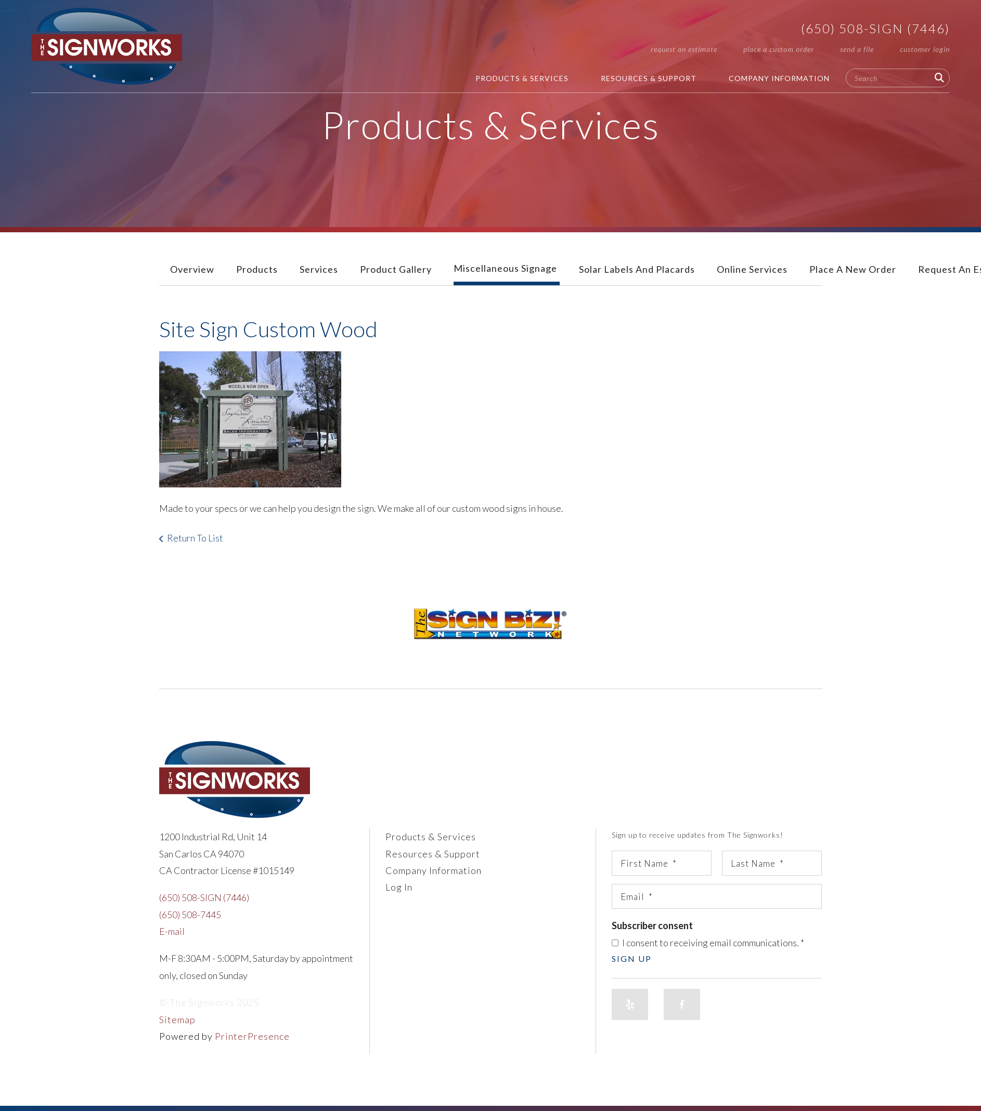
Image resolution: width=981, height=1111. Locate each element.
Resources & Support (648, 78)
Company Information (779, 78)
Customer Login (925, 49)
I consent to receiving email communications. (708, 942)
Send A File (857, 49)
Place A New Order (852, 269)
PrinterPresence (252, 1036)
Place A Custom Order (778, 49)
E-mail (172, 931)
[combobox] (898, 78)
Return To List (195, 538)
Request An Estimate (684, 49)
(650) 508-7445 (190, 914)
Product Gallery (396, 269)
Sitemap (177, 1019)
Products (257, 269)
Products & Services (522, 78)
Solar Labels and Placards (637, 269)
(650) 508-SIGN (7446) (875, 28)
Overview (192, 269)
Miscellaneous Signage (505, 268)
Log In (398, 887)
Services (319, 269)
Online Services (752, 269)
